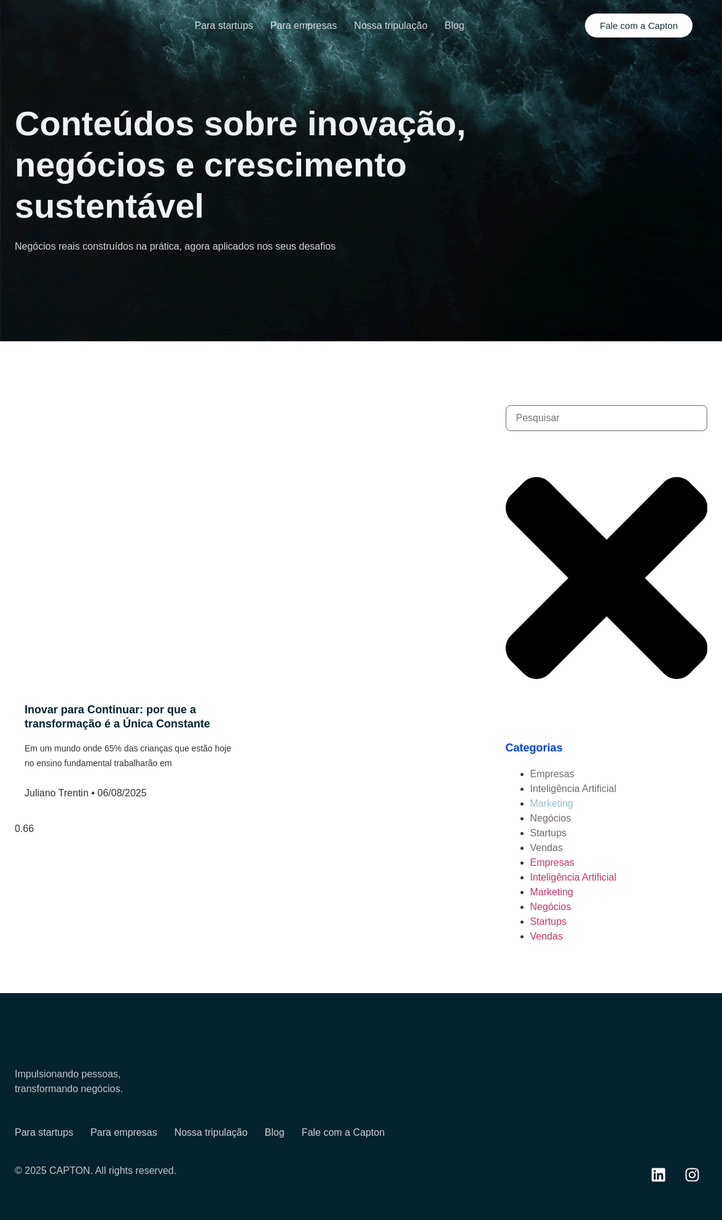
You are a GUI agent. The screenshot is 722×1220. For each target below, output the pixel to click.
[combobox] (607, 418)
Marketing (551, 803)
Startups (548, 833)
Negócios (550, 818)
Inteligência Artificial (573, 788)
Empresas (552, 774)
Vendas (546, 847)
